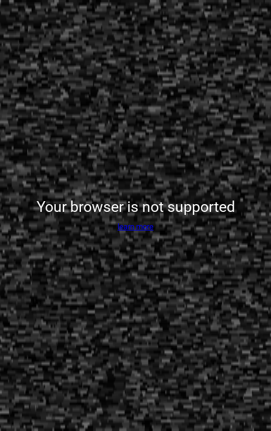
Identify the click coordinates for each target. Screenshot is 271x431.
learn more (135, 226)
